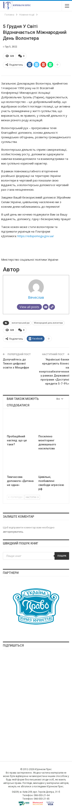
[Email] (46, 307)
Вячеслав (36, 297)
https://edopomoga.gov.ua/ (36, 236)
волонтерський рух (21, 323)
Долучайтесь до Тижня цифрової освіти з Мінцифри (16, 363)
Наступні (32, 497)
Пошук (61, 555)
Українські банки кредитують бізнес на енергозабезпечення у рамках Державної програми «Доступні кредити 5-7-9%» (54, 371)
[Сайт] (52, 307)
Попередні (15, 497)
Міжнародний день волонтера (48, 323)
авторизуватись (13, 531)
